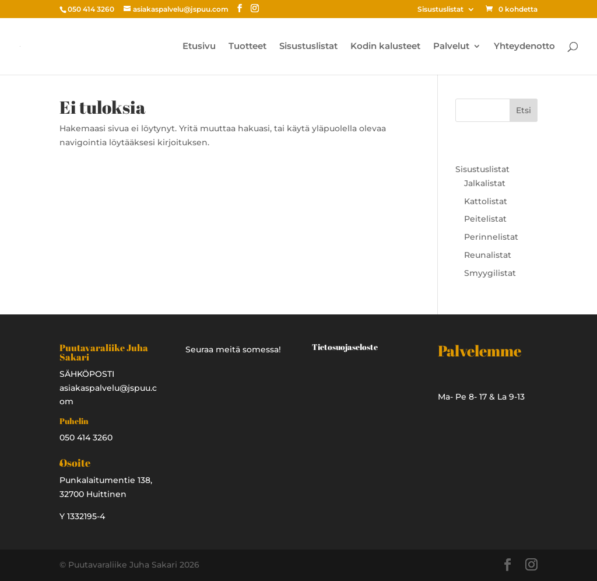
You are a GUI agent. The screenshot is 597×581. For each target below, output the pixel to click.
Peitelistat (485, 219)
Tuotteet (247, 46)
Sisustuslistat (440, 9)
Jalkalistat (484, 183)
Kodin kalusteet (385, 46)
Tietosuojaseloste (345, 346)
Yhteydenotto (524, 46)
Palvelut (451, 46)
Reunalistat (487, 255)
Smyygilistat (490, 273)
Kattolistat (485, 201)
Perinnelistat (491, 237)
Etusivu (199, 46)
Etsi (523, 110)
